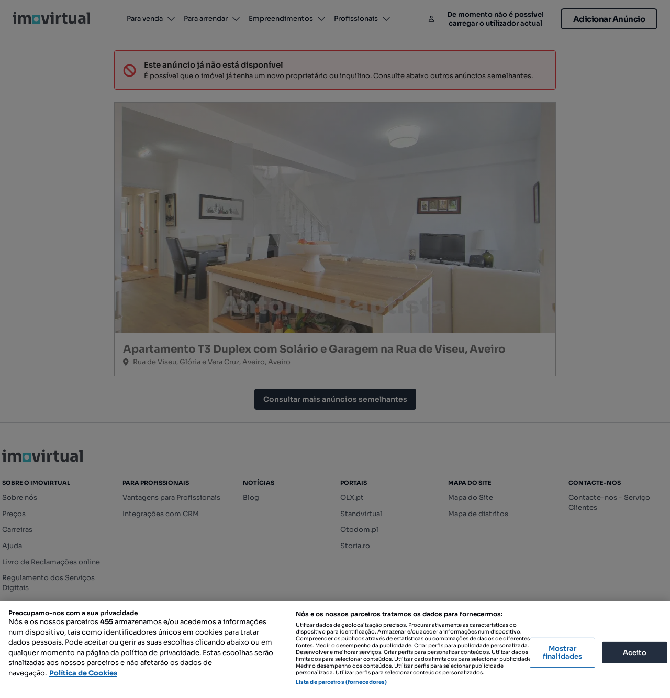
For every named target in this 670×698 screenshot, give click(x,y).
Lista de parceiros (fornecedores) (341, 682)
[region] (335, 649)
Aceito (635, 652)
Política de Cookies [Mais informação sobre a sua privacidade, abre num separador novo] (83, 673)
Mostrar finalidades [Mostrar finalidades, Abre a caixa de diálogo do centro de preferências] (562, 652)
